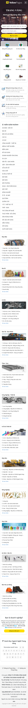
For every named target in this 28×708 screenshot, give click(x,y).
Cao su (4, 137)
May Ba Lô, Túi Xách (21, 80)
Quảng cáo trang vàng (14, 96)
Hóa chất (5, 171)
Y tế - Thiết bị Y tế (7, 204)
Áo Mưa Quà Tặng (20, 48)
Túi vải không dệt (21, 59)
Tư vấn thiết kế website (12, 104)
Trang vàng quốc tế (11, 113)
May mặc (5, 177)
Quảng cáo (5, 201)
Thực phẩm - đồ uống (9, 214)
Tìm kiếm (14, 36)
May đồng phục (7, 69)
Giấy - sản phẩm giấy (8, 164)
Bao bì (4, 131)
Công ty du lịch (7, 80)
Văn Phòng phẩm (7, 217)
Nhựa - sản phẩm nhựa (9, 186)
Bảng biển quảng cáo (7, 48)
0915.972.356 (21, 625)
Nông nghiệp (6, 192)
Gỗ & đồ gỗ (5, 168)
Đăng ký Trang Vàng (9, 668)
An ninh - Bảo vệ (7, 128)
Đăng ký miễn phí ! (14, 631)
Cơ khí (4, 140)
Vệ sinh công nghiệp (21, 69)
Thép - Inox (5, 207)
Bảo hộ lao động (7, 134)
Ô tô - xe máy (6, 195)
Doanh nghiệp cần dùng (10, 155)
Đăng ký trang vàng (14, 88)
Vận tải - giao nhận (8, 161)
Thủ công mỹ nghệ (8, 210)
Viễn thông (5, 223)
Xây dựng (5, 226)
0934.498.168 (10, 625)
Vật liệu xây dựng (7, 220)
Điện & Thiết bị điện (8, 146)
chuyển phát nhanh (7, 59)
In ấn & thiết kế (7, 174)
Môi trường (6, 183)
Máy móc (5, 180)
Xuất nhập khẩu (7, 229)
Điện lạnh (5, 149)
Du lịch (4, 158)
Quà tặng (5, 198)
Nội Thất (5, 189)
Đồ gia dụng (6, 152)
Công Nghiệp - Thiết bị (9, 143)
